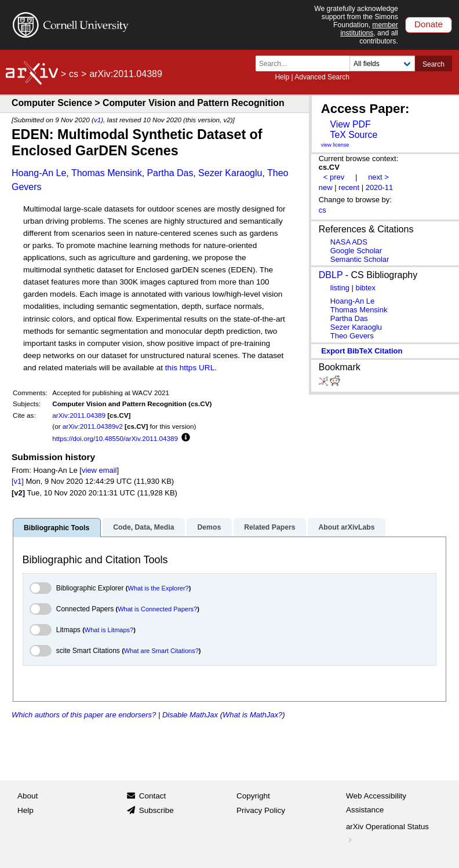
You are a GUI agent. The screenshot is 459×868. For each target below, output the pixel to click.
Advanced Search (321, 77)
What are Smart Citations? (161, 650)
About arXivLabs (346, 527)
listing (339, 287)
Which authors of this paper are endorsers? (84, 714)
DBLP (331, 275)
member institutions (369, 29)
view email (99, 470)
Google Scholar (356, 250)
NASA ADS (348, 242)
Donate (428, 24)
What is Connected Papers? (157, 609)
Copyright (253, 796)
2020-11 (380, 187)
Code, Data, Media (143, 527)
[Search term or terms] (306, 63)
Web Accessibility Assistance (376, 803)
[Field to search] (382, 63)
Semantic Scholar (359, 259)
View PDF (350, 124)
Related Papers (269, 527)
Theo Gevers (352, 335)
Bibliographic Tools (56, 528)
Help (282, 77)
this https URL (189, 367)
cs (73, 74)
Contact (152, 796)
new (326, 187)
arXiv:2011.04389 (78, 415)
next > (378, 177)
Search (433, 64)
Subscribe (156, 810)
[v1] (18, 481)
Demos (209, 527)
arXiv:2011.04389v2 (93, 426)
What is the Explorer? (158, 588)
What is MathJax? (252, 714)
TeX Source (353, 135)
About (27, 796)
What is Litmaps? (109, 629)
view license (335, 145)
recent (348, 187)
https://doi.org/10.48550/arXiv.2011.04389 (115, 438)
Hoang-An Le (39, 173)
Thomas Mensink (106, 173)
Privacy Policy (260, 810)
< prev (333, 177)
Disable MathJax (190, 714)
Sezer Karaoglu (230, 173)
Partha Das (170, 173)
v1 (97, 119)
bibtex (365, 287)
